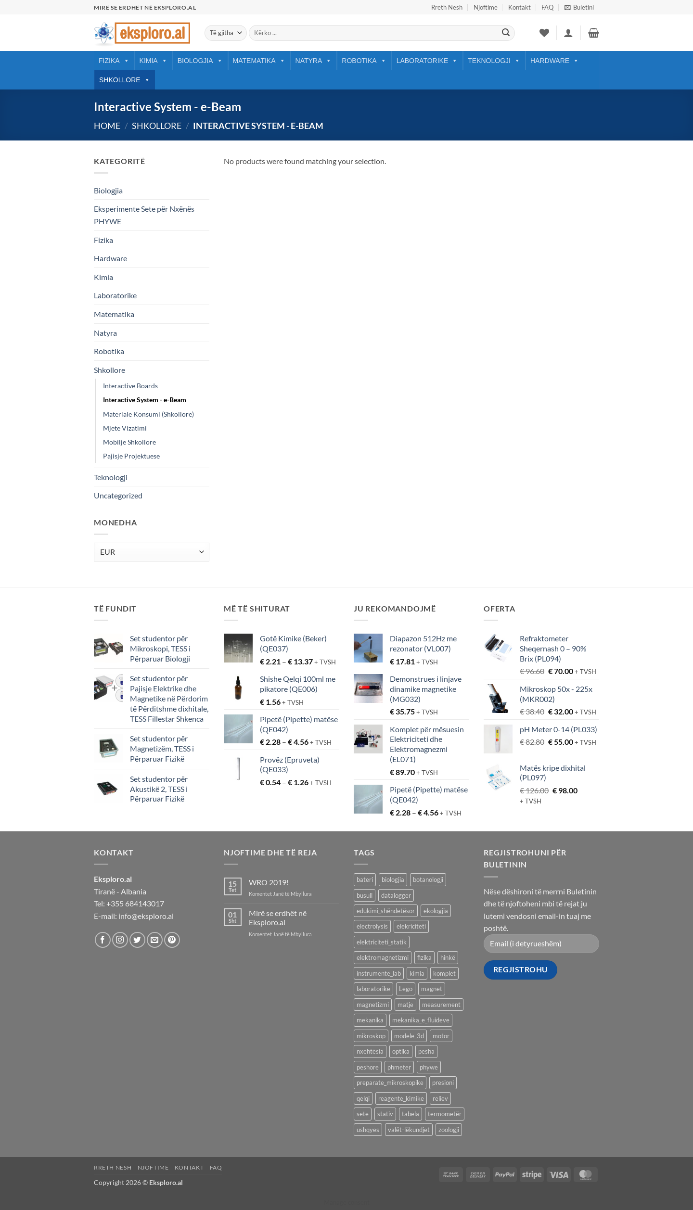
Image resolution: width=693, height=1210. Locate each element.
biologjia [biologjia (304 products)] (393, 879)
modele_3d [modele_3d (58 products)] (409, 1036)
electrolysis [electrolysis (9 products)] (372, 926)
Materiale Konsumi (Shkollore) (148, 414)
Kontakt (519, 7)
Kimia (153, 60)
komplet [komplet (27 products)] (444, 973)
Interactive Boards (130, 386)
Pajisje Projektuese (131, 456)
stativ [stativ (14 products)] (385, 1114)
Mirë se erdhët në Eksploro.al (278, 917)
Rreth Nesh (446, 7)
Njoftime (486, 7)
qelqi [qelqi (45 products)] (363, 1098)
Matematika (259, 60)
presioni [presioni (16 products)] (443, 1082)
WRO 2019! (269, 882)
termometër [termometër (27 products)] (445, 1114)
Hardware (554, 60)
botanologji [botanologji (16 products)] (428, 879)
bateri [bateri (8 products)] (365, 879)
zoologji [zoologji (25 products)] (448, 1130)
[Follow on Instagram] (120, 940)
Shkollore (124, 79)
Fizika (114, 60)
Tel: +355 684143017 (129, 903)
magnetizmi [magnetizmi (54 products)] (373, 1004)
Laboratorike (427, 60)
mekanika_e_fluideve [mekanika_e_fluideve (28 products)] (420, 1020)
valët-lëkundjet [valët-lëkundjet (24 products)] (409, 1130)
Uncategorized (118, 495)
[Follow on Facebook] (103, 940)
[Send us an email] (155, 940)
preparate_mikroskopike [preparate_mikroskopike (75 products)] (390, 1082)
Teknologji (494, 60)
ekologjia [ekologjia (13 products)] (436, 911)
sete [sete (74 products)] (363, 1114)
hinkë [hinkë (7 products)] (447, 957)
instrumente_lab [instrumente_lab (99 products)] (379, 973)
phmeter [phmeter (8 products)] (399, 1067)
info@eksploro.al (146, 915)
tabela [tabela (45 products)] (410, 1114)
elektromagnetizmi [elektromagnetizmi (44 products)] (383, 957)
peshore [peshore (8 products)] (368, 1067)
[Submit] (506, 33)
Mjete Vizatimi (125, 428)
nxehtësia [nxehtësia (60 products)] (370, 1051)
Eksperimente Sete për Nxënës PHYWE (144, 215)
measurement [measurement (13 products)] (441, 1004)
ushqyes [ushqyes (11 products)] (368, 1130)
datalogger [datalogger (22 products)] (396, 895)
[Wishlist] (544, 32)
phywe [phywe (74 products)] (429, 1067)
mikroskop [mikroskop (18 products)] (371, 1036)
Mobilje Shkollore (129, 442)
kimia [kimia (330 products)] (417, 973)
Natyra (313, 60)
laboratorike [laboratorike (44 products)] (373, 989)
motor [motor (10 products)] (441, 1036)
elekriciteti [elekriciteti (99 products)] (411, 926)
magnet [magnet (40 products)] (431, 989)
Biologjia (200, 60)
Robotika (364, 60)
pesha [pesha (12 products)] (426, 1051)
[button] (579, 7)
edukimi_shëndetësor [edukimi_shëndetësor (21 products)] (386, 911)
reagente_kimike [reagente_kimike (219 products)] (401, 1098)
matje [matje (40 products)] (405, 1004)
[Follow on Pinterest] (172, 940)
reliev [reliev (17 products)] (440, 1098)
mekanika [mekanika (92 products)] (370, 1020)
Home (107, 125)
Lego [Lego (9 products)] (405, 989)
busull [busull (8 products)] (364, 895)
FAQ (547, 7)
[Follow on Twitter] (137, 940)
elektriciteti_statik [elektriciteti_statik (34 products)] (382, 942)
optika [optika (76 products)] (401, 1051)
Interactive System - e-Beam (144, 399)
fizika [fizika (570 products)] (424, 957)
